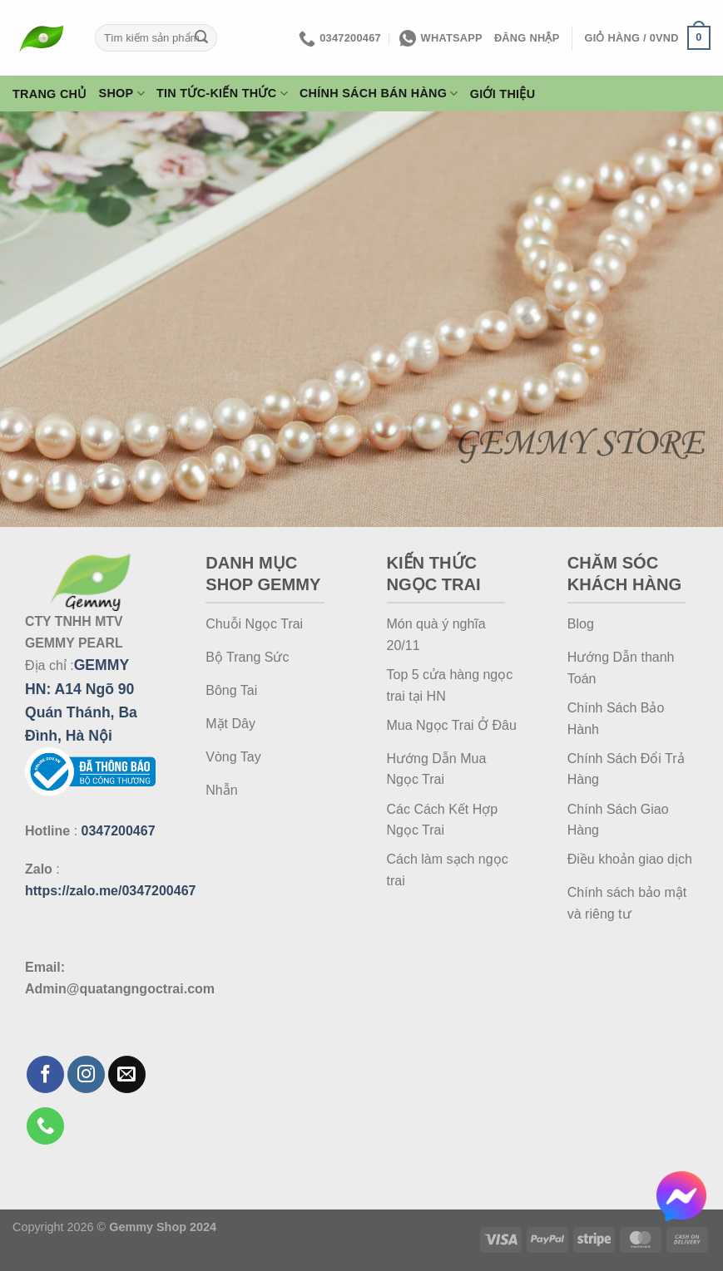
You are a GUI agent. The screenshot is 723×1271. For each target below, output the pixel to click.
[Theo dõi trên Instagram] (86, 1074)
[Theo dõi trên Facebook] (45, 1074)
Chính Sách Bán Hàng (379, 93)
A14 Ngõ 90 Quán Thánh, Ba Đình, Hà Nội (81, 712)
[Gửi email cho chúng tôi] (127, 1074)
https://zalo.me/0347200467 (110, 891)
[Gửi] (201, 38)
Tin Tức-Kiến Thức (222, 93)
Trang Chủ (49, 94)
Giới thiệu (503, 94)
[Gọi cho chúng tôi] (45, 1126)
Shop (122, 93)
